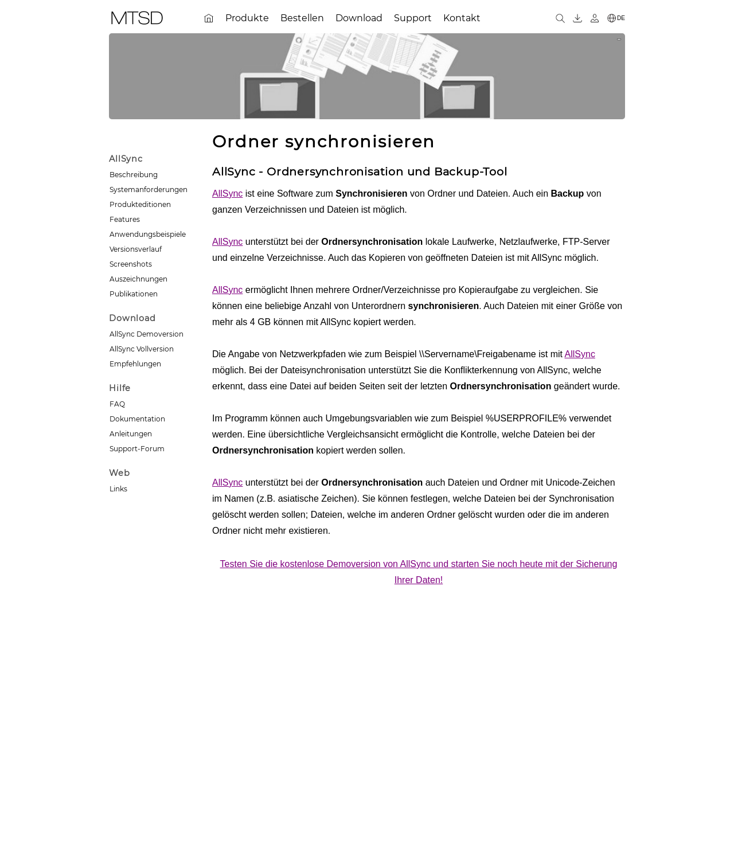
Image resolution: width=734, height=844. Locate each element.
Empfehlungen (135, 364)
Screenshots (131, 264)
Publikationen (134, 294)
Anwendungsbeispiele (148, 234)
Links (118, 488)
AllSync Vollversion (142, 349)
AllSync (227, 193)
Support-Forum (137, 448)
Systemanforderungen (149, 189)
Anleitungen (131, 433)
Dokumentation (137, 419)
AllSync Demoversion (147, 334)
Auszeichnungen (138, 279)
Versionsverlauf (136, 249)
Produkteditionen (140, 204)
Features (125, 219)
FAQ (117, 404)
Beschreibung (134, 174)
